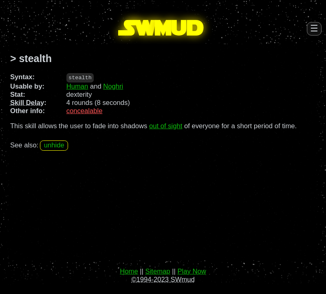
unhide (54, 145)
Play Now (191, 271)
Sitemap (157, 271)
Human (77, 86)
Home (129, 271)
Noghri (113, 86)
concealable (84, 111)
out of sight (165, 125)
